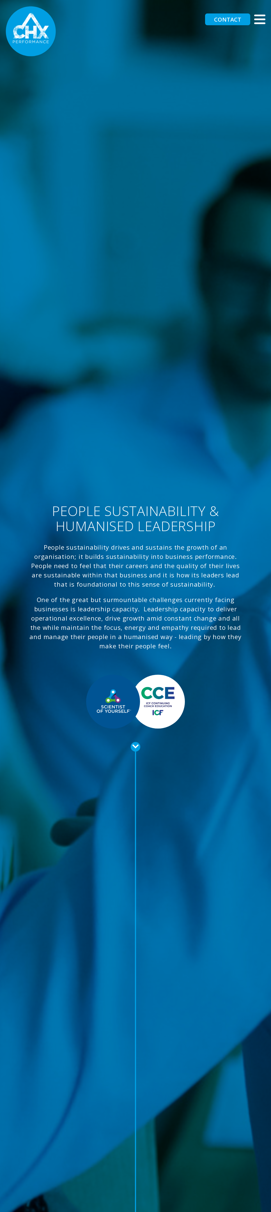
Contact (227, 19)
